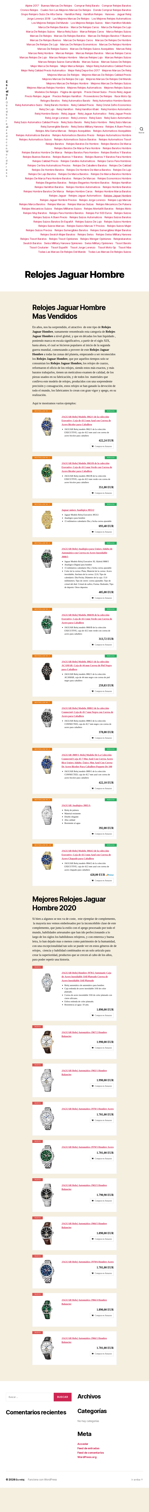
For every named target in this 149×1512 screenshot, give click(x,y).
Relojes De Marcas (84, 178)
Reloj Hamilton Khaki (87, 109)
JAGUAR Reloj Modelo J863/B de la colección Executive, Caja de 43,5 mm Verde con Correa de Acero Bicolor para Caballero (87, 469)
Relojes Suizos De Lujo (88, 221)
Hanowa (110, 14)
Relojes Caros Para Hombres (114, 161)
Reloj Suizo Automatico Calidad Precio (36, 122)
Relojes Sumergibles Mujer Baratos (110, 230)
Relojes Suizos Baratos (117, 217)
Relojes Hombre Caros (79, 191)
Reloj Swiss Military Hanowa (87, 126)
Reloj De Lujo (46, 109)
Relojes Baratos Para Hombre (81, 152)
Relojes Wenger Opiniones (95, 238)
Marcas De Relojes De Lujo (42, 44)
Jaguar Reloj (124, 14)
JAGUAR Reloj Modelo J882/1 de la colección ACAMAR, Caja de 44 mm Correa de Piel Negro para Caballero (87, 675)
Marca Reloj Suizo (67, 31)
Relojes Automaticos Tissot (115, 139)
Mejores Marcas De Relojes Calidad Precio (106, 74)
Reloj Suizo (95, 117)
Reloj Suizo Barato (71, 122)
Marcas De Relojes (41, 35)
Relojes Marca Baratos (32, 204)
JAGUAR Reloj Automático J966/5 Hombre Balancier (86, 1250)
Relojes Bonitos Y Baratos (116, 152)
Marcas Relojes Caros (118, 53)
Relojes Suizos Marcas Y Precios (86, 225)
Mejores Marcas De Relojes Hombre (67, 83)
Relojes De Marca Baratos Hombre (111, 174)
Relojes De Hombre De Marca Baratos (88, 169)
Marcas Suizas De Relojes (116, 61)
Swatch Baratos (32, 243)
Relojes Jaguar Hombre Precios (58, 200)
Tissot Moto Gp (107, 247)
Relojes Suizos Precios (39, 230)
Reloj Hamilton (65, 109)
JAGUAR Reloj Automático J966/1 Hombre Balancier (86, 1365)
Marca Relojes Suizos (118, 31)
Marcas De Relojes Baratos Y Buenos (109, 35)
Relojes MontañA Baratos (98, 208)
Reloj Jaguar (68, 113)
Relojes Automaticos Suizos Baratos (75, 139)
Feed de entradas (88, 1472)
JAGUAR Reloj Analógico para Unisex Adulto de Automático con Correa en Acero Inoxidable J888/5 (87, 558)
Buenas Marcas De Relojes (56, 5)
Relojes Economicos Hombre (114, 178)
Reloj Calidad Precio (82, 105)
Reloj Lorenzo (79, 117)
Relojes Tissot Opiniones (63, 238)
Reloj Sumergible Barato (55, 126)
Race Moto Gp (123, 96)
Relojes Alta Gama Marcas (51, 130)
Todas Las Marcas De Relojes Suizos (109, 251)
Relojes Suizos (122, 213)
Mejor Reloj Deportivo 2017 (84, 70)
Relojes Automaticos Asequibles (112, 130)
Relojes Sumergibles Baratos (71, 230)
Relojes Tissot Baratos (33, 238)
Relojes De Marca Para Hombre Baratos (48, 178)
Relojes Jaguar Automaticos (85, 195)
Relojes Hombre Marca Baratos (113, 191)
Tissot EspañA (59, 247)
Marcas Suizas (90, 61)
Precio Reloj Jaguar (120, 92)
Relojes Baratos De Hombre (82, 143)
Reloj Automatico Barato (76, 100)
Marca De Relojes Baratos (53, 27)
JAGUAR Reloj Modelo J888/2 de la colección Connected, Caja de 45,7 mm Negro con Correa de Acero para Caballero (87, 723)
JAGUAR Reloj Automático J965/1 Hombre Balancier (86, 1097)
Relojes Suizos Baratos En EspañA (53, 221)
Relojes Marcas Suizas (81, 204)
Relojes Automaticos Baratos (33, 135)
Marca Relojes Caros (92, 31)
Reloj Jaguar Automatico (92, 113)
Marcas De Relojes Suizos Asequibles (92, 48)
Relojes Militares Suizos (68, 208)
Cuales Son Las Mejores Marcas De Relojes (65, 10)
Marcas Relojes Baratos (89, 53)
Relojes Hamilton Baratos (49, 187)
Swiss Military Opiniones (99, 243)
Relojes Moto (123, 208)
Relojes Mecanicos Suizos (37, 208)
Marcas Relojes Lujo (91, 57)
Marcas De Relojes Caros (78, 40)
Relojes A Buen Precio (118, 126)
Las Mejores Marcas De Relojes (71, 18)
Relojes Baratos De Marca (116, 143)
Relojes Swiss (86, 234)
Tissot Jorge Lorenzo (82, 247)
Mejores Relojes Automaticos (84, 87)
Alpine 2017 (32, 5)
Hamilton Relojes (93, 14)
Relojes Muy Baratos (35, 213)
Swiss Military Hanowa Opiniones (63, 243)
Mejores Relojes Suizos (117, 87)
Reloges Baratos (50, 100)
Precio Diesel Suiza (95, 92)
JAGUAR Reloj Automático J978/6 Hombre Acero (86, 1288)
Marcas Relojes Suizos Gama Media (59, 61)
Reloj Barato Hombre (57, 105)
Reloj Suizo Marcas (120, 122)
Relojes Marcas (56, 204)
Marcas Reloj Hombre (40, 53)
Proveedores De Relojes (98, 96)
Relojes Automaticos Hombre (114, 135)
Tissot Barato (123, 243)
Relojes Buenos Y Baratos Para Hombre (108, 156)
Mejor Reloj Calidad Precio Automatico (43, 70)
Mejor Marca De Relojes (44, 66)
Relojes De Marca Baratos (73, 174)
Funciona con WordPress (43, 1503)
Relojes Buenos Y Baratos (68, 156)
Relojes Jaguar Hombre (117, 195)
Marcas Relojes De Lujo (33, 57)
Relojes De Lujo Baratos (42, 174)
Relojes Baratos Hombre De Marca (42, 152)
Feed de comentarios (90, 1476)
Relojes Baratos (55, 143)
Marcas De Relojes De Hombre (113, 40)
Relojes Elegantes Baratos (51, 182)
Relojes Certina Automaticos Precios (49, 165)
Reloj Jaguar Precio (120, 113)
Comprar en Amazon (103, 448)
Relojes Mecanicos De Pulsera (113, 204)
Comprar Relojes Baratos (116, 5)
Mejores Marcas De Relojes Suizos (111, 83)
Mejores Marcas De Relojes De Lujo (63, 79)
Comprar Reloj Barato (86, 5)
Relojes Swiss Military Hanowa (113, 234)
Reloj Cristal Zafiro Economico (113, 105)
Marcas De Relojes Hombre (115, 44)
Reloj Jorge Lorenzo (57, 117)
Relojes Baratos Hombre (117, 148)
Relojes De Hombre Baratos (48, 169)
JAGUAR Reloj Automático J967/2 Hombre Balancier (86, 1059)
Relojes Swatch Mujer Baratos (57, 234)
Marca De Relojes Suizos (40, 31)
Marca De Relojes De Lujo (116, 27)
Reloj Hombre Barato (47, 113)
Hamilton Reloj (73, 14)
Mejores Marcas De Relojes (63, 74)
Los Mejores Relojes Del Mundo (50, 22)
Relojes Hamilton (121, 182)
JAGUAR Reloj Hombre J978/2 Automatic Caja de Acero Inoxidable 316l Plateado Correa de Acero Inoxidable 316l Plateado (85, 999)
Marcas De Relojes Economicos (78, 44)
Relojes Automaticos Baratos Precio (73, 135)
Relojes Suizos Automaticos (86, 217)
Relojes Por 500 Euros (99, 213)
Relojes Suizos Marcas (51, 225)
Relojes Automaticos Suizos (35, 139)
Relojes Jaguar (57, 195)
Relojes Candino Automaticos (78, 161)
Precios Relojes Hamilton (67, 96)
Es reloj (7, 89)
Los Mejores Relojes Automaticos (111, 18)
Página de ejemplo (71, 92)
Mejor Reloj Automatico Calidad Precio (108, 66)
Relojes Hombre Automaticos (83, 187)
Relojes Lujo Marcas (119, 200)
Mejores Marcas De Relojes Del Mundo (108, 79)
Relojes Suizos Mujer (119, 225)
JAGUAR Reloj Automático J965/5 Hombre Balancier (86, 1212)
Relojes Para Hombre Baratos (66, 213)
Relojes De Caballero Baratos (90, 165)
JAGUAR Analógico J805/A (77, 824)
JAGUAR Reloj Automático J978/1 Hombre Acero (86, 1135)
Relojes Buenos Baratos (36, 156)
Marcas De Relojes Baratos (70, 35)
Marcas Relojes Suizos (118, 57)
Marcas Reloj (123, 48)
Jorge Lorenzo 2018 (38, 18)
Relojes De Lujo (122, 169)
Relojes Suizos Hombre (117, 221)
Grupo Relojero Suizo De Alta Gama (41, 14)
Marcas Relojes (64, 53)
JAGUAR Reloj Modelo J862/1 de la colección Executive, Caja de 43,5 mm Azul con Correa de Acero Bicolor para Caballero (87, 421)
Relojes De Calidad (120, 165)
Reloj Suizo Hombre (95, 122)
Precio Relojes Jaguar (37, 96)
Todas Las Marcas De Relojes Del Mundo (62, 251)
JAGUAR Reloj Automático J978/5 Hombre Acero (86, 1173)
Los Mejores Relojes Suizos (87, 22)
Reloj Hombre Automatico (116, 109)
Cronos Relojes (29, 10)
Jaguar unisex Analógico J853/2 (79, 514)
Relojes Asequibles (80, 130)
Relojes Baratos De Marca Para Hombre (77, 148)
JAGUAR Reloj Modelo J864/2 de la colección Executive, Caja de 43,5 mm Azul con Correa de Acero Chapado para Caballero (87, 876)
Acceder (82, 1468)
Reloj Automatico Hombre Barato (112, 100)
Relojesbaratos (122, 238)
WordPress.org (87, 1481)
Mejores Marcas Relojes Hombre (46, 87)
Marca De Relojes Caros (85, 27)
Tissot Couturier (38, 247)
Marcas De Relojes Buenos (45, 40)
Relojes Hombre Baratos (117, 187)
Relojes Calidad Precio (45, 161)
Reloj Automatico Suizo (28, 105)
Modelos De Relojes (46, 92)
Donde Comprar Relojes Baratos (112, 10)
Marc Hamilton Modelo (118, 22)
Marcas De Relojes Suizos (53, 48)
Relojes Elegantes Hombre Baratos (89, 182)
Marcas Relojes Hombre (63, 57)
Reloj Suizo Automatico (117, 117)
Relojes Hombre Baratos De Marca (44, 191)
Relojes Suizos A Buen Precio (50, 217)
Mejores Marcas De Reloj (116, 70)
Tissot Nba (124, 247)
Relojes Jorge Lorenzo (92, 200)
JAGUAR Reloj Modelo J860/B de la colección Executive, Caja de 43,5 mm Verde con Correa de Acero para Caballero (87, 626)
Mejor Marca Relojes (72, 66)
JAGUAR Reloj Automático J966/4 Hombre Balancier (86, 1326)
